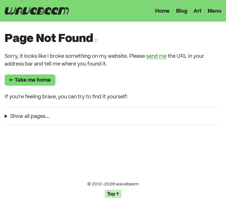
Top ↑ (113, 194)
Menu (214, 10)
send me (156, 56)
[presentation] (37, 11)
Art (197, 10)
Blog (181, 10)
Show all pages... (30, 116)
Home (162, 10)
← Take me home (30, 79)
